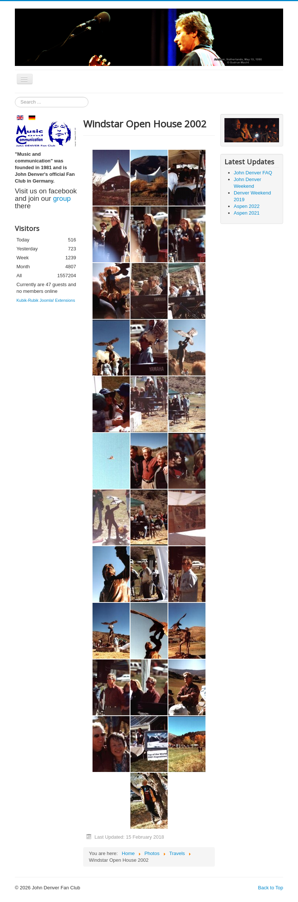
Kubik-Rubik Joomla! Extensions (45, 300)
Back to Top (270, 887)
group (62, 198)
